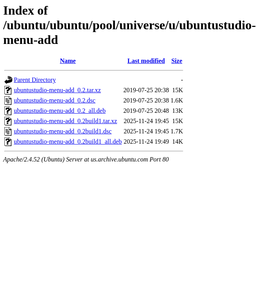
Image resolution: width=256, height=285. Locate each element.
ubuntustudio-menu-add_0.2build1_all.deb (68, 141)
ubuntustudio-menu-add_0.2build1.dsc (63, 131)
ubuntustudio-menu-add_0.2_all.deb (60, 110)
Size (176, 60)
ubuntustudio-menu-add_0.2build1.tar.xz (65, 121)
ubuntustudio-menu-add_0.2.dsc (54, 100)
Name (68, 60)
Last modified (146, 60)
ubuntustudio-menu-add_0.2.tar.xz (57, 90)
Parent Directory (35, 79)
